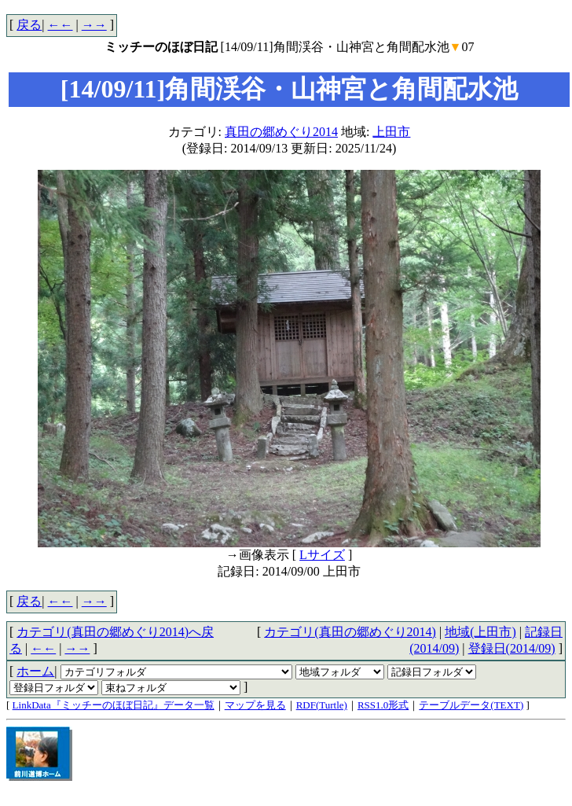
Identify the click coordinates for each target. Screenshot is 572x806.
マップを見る (255, 705)
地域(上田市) (480, 632)
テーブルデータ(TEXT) (471, 705)
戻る (29, 24)
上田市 (391, 131)
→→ (94, 24)
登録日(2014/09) (512, 648)
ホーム (35, 671)
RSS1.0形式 (383, 705)
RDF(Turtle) (321, 705)
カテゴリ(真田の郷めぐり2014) (350, 632)
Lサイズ (322, 554)
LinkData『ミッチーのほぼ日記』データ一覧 (113, 705)
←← (60, 24)
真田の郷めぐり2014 (281, 131)
